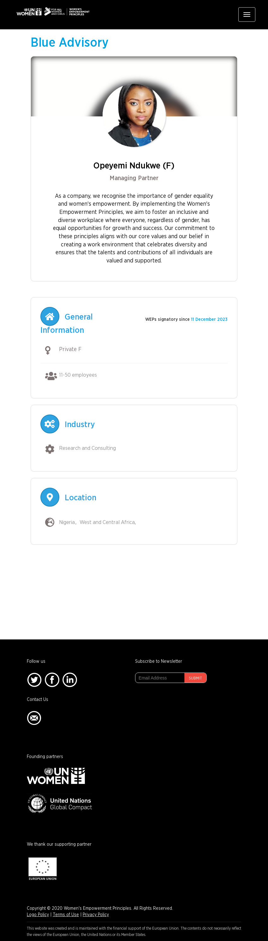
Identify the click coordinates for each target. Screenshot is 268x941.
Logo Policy (38, 915)
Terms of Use (66, 915)
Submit (195, 678)
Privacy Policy (96, 915)
